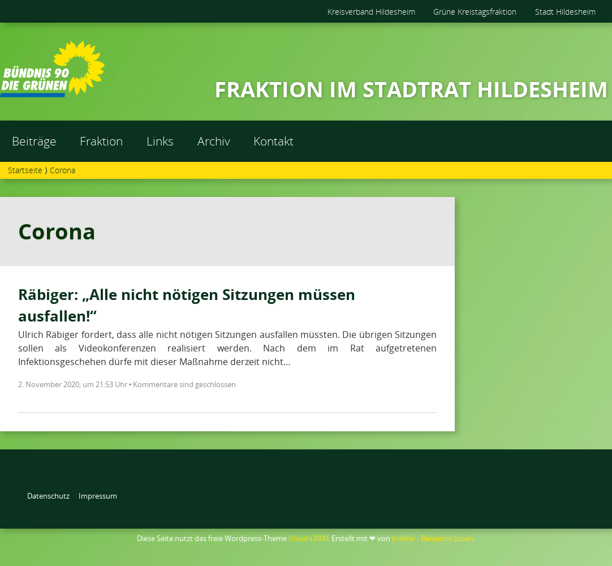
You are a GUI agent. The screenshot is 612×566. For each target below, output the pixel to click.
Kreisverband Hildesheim (371, 11)
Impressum (98, 496)
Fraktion (101, 141)
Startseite (25, 170)
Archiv (213, 141)
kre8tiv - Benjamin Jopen (432, 538)
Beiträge (34, 141)
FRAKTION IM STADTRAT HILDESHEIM (411, 89)
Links (160, 141)
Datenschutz (48, 496)
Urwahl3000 (308, 538)
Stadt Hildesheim (565, 11)
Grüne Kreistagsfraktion (474, 11)
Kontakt (273, 141)
